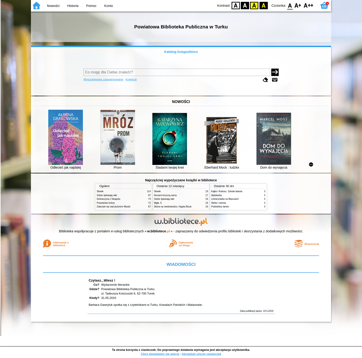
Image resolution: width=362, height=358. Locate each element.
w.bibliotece (158, 231)
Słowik (100, 191)
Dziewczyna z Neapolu (108, 199)
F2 (308, 5)
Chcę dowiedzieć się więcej (160, 354)
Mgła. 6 (158, 203)
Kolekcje (131, 79)
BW (245, 5)
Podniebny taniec (220, 206)
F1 (298, 5)
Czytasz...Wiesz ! (102, 280)
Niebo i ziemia (218, 203)
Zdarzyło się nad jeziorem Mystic (113, 206)
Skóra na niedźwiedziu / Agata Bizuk (172, 206)
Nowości (53, 6)
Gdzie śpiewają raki (107, 195)
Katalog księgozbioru (181, 52)
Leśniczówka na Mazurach (225, 199)
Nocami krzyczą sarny (165, 195)
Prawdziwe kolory (106, 203)
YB (254, 5)
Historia (72, 6)
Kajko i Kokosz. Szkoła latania (226, 191)
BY (263, 5)
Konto (108, 6)
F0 (290, 5)
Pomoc (91, 6)
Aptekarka (216, 195)
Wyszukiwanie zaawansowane (104, 79)
